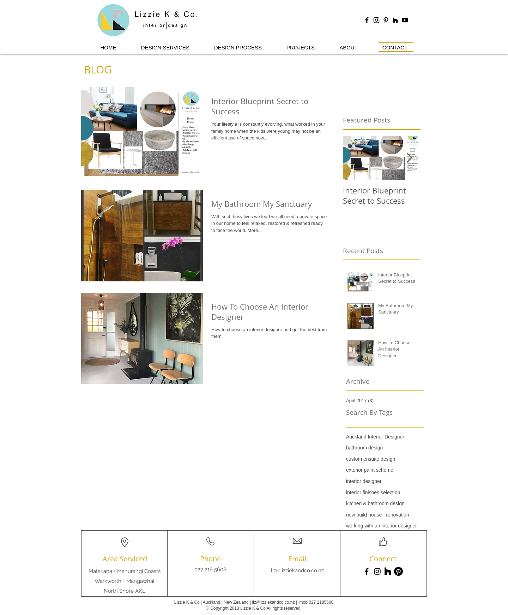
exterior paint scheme (369, 470)
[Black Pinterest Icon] (386, 20)
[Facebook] (366, 571)
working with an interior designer (381, 526)
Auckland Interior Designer (375, 437)
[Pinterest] (398, 571)
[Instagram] (377, 571)
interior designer (363, 481)
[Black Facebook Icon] (367, 20)
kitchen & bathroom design (375, 503)
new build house (364, 515)
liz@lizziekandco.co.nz (297, 570)
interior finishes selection (373, 492)
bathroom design (364, 447)
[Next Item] (409, 158)
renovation (397, 515)
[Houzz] (395, 20)
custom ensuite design (370, 459)
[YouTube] (405, 20)
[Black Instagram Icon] (376, 20)
